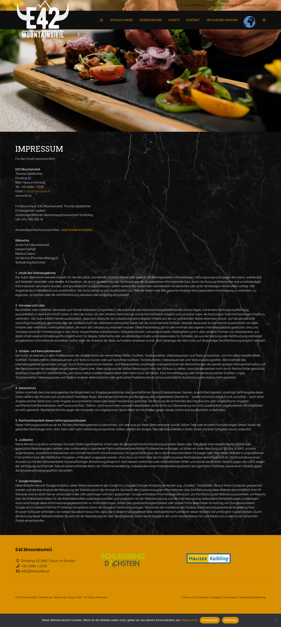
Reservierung (151, 20)
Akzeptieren (210, 620)
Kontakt (193, 20)
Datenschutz (190, 620)
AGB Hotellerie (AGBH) (76, 230)
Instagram (217, 597)
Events (174, 20)
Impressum (231, 597)
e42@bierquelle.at (224, 5)
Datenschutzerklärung (253, 597)
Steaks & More (121, 20)
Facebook (203, 597)
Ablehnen (230, 620)
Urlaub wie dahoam (222, 20)
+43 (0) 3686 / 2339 (254, 5)
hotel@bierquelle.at (37, 191)
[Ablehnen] (275, 620)
